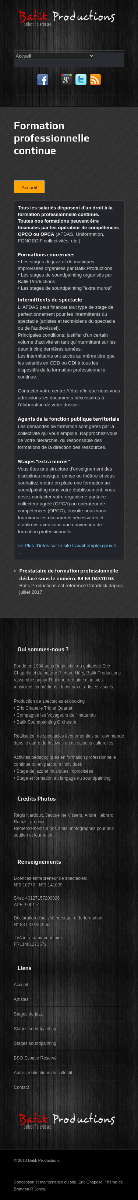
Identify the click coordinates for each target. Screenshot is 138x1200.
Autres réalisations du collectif (43, 1072)
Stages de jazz (28, 1014)
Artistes (21, 999)
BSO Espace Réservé (35, 1058)
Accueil (29, 187)
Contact (21, 1087)
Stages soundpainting (35, 1028)
